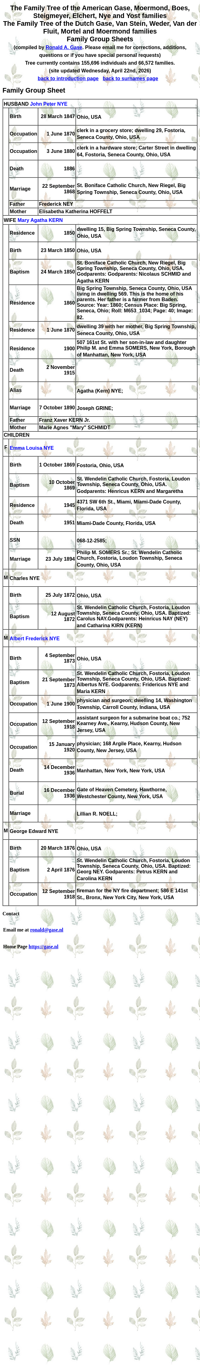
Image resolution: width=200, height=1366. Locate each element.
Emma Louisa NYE (32, 448)
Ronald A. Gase (64, 47)
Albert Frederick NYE (35, 638)
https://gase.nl (44, 946)
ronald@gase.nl (47, 929)
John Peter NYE (48, 104)
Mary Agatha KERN (40, 220)
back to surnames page (130, 78)
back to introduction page (68, 78)
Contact (10, 913)
